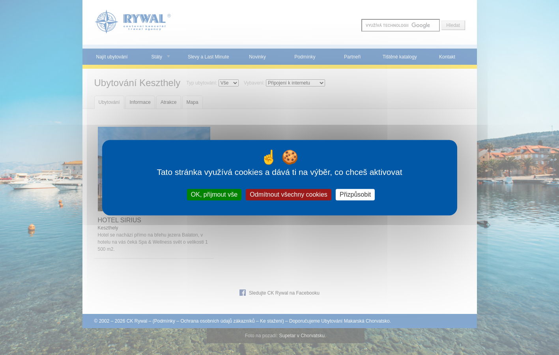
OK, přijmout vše (214, 194)
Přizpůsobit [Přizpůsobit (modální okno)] (355, 194)
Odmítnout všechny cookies (288, 194)
